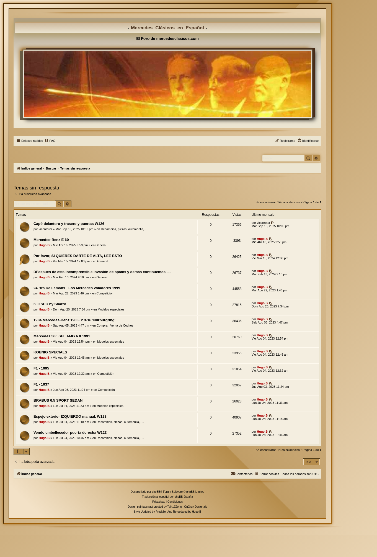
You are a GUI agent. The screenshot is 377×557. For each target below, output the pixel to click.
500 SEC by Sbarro (49, 304)
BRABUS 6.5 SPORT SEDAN (57, 400)
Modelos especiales (111, 309)
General (100, 245)
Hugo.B (44, 245)
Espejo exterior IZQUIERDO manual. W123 (70, 416)
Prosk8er (161, 511)
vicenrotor (45, 229)
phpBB (156, 491)
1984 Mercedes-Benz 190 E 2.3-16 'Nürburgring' (74, 320)
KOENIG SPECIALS (50, 352)
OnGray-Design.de (195, 506)
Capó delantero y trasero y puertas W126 (68, 224)
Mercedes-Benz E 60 (51, 240)
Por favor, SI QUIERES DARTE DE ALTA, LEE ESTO (77, 256)
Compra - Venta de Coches (115, 325)
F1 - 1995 (41, 368)
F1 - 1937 (41, 384)
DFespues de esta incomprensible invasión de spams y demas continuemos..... (102, 272)
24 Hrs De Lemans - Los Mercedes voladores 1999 (76, 288)
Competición (105, 293)
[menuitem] (49, 140)
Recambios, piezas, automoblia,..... (124, 229)
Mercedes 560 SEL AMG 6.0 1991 (61, 336)
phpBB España (183, 496)
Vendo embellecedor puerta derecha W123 (70, 432)
